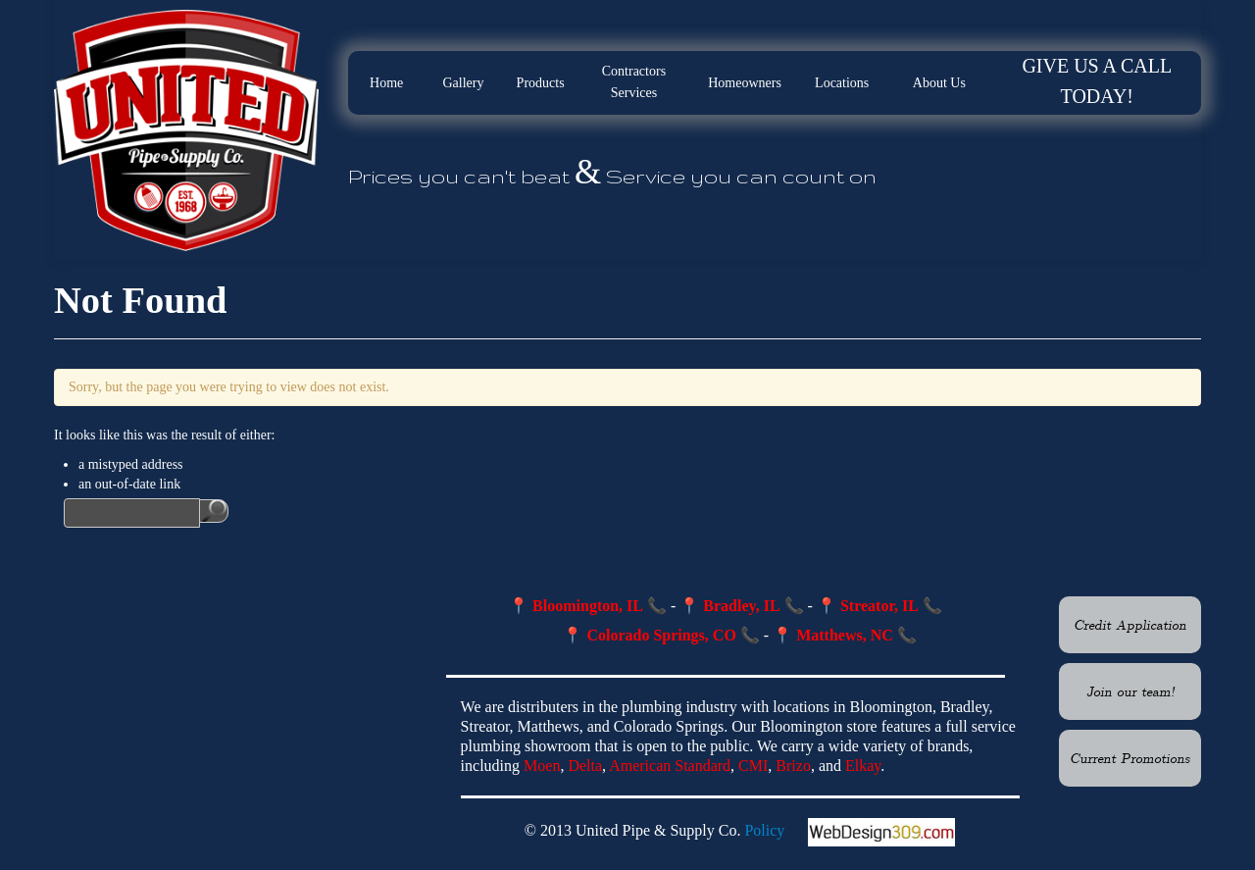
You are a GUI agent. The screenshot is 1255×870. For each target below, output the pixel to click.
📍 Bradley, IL (729, 605)
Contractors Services (634, 82)
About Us (939, 83)
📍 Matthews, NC (833, 635)
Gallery (462, 83)
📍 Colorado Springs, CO (649, 635)
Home (386, 83)
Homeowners (744, 83)
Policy (764, 830)
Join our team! (1130, 690)
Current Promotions (1130, 757)
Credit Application (1130, 624)
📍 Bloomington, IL (576, 605)
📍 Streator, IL (868, 605)
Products (541, 83)
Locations (842, 83)
